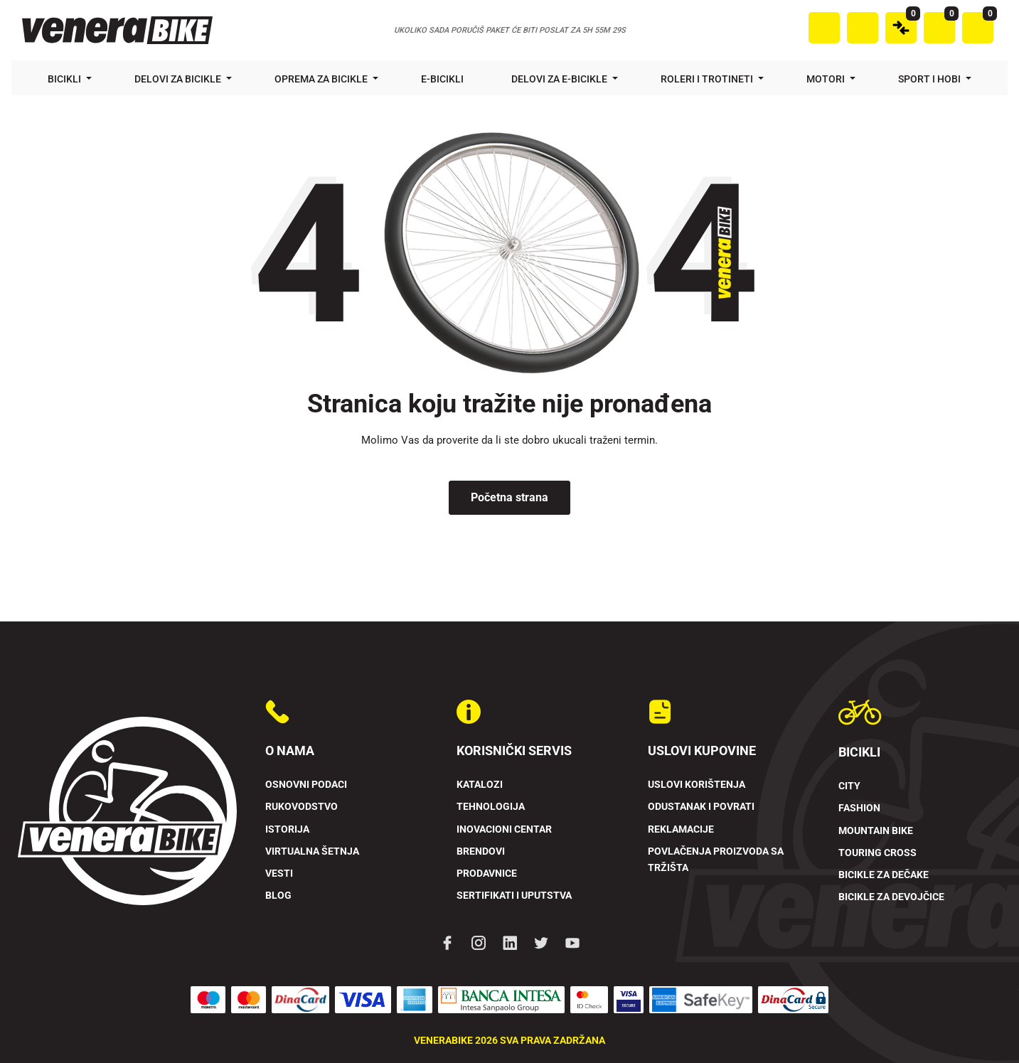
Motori (826, 79)
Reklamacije (681, 829)
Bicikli (65, 79)
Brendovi (481, 851)
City (849, 786)
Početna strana (509, 497)
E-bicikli (443, 79)
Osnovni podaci (306, 785)
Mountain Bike (875, 831)
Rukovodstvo (301, 807)
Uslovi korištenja (696, 785)
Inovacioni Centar (504, 829)
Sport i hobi (930, 79)
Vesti (279, 873)
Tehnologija (491, 807)
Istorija (287, 829)
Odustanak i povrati (701, 807)
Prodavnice (487, 873)
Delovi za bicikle (178, 79)
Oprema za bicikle (322, 79)
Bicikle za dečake (883, 875)
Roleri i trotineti (708, 79)
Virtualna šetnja (312, 851)
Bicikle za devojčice (891, 897)
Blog (278, 896)
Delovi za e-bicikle (560, 79)
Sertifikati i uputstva (514, 896)
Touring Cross (877, 853)
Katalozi (480, 785)
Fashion (859, 808)
